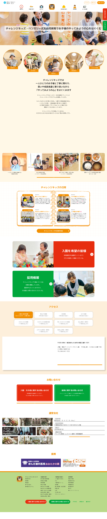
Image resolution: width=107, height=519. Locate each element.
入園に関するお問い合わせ (36, 509)
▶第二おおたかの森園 (46, 497)
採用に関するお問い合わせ (59, 509)
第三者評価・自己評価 (60, 493)
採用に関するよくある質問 (72, 408)
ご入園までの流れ (59, 485)
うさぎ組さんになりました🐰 (78, 200)
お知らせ (93, 2)
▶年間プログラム (29, 493)
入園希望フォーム (59, 489)
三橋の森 (8, 3)
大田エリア (8, 2)
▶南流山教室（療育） (46, 503)
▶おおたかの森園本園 (46, 495)
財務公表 (57, 495)
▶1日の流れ (28, 491)
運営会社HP (79, 445)
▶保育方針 (28, 485)
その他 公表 (58, 499)
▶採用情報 (71, 489)
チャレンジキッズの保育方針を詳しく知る (53, 179)
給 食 (12, 3)
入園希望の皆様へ (64, 7)
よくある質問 (84, 7)
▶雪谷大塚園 (44, 487)
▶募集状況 (71, 491)
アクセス (87, 2)
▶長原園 (43, 489)
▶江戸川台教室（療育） (46, 501)
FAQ (56, 487)
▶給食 (26, 489)
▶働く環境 (71, 485)
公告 (56, 497)
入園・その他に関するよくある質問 (35, 408)
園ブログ (41, 7)
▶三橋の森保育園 (45, 485)
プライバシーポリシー (60, 501)
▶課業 (26, 487)
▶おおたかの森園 (45, 493)
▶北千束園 (43, 491)
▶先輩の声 (71, 493)
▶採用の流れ (71, 487)
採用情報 (74, 7)
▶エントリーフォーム (73, 497)
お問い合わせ (101, 2)
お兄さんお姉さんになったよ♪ (42, 215)
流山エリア (13, 2)
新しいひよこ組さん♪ (41, 200)
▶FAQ (69, 495)
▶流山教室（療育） (45, 499)
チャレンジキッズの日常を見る (53, 234)
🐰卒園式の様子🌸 (76, 215)
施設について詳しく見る (79, 366)
